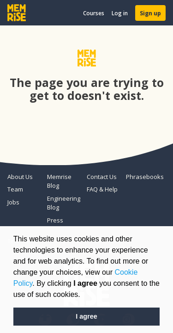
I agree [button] (86, 316)
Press (55, 220)
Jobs (13, 202)
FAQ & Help (102, 189)
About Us (20, 177)
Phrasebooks (142, 177)
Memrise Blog (59, 181)
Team (15, 189)
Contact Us (102, 177)
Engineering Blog (63, 203)
